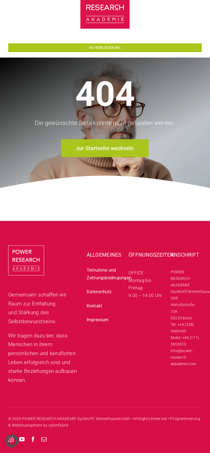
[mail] (44, 439)
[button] (12, 441)
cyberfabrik (58, 425)
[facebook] (33, 439)
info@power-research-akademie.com (183, 357)
